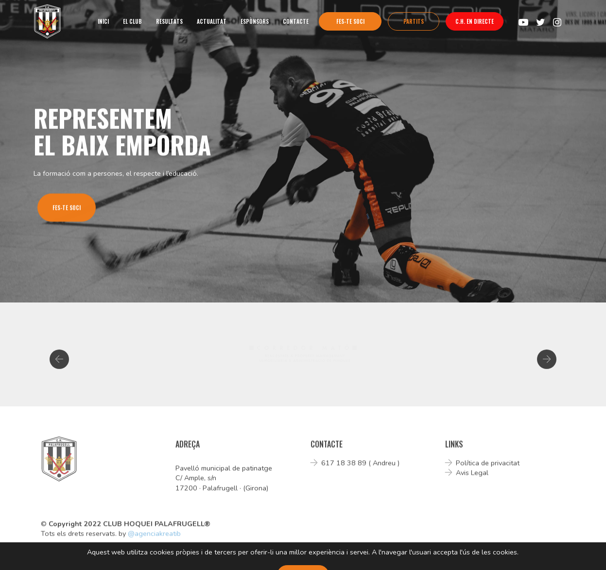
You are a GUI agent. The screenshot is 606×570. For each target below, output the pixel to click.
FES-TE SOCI (350, 21)
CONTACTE (296, 21)
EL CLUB (132, 21)
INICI (103, 21)
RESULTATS (169, 21)
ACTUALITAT (211, 21)
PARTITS (414, 21)
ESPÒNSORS (255, 21)
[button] (59, 362)
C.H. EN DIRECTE (474, 21)
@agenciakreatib (154, 537)
